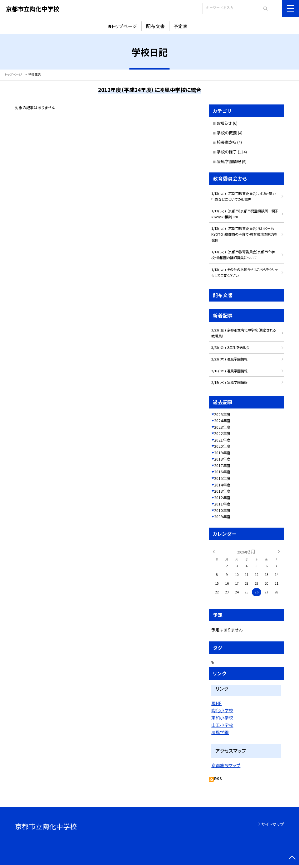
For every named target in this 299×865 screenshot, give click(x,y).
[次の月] (279, 551)
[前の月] (214, 551)
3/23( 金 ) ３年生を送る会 (230, 347)
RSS (218, 778)
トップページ (124, 26)
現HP (216, 703)
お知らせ (224, 123)
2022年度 (222, 433)
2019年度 (222, 452)
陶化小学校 (222, 710)
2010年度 (222, 510)
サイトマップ (272, 824)
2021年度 (222, 439)
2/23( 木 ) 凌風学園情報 (229, 358)
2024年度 (222, 420)
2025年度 (222, 414)
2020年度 (222, 446)
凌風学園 (220, 732)
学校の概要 (227, 133)
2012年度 (222, 497)
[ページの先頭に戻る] (292, 858)
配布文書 (155, 26)
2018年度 (222, 458)
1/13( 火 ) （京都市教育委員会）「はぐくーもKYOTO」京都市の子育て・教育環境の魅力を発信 (244, 234)
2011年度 (222, 503)
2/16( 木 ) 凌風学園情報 (229, 370)
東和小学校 (222, 717)
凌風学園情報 (229, 161)
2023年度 (222, 427)
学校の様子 (227, 152)
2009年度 (222, 516)
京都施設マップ (225, 765)
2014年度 (222, 484)
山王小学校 (222, 725)
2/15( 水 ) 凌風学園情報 (229, 382)
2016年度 (222, 471)
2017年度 (222, 465)
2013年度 (222, 491)
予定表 (181, 26)
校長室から (226, 142)
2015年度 (222, 478)
